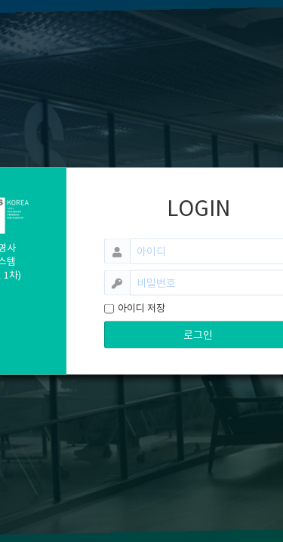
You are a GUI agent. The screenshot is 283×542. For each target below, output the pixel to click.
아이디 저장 (141, 308)
